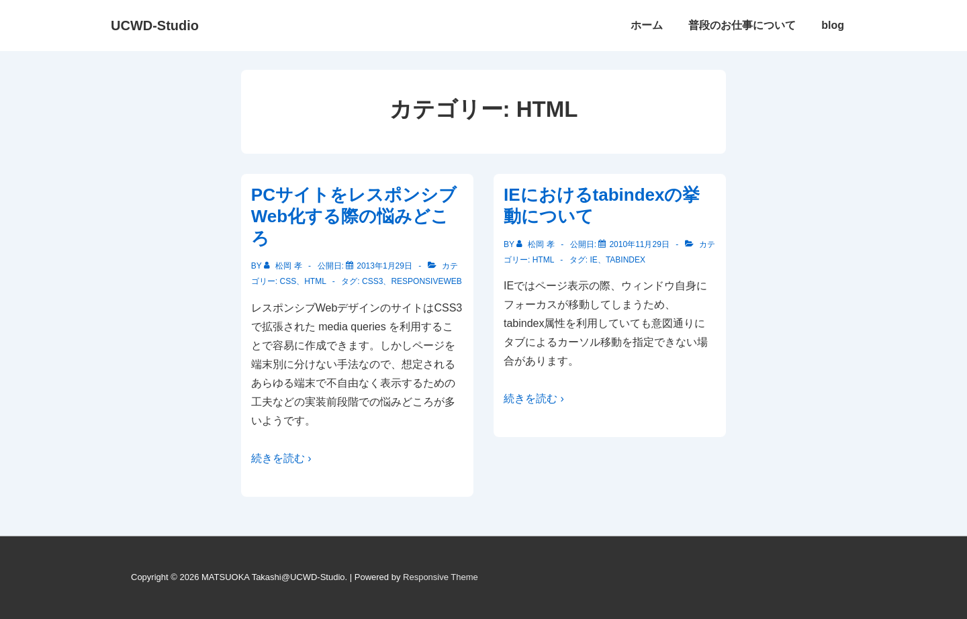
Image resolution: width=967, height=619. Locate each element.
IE (594, 260)
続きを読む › (281, 458)
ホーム (647, 25)
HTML (315, 281)
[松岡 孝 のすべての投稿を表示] (284, 266)
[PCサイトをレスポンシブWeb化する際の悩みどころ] (384, 266)
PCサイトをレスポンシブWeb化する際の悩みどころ (354, 216)
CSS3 (372, 281)
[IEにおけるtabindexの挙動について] (639, 244)
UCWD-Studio (155, 25)
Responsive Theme (440, 577)
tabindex (625, 260)
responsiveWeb (426, 281)
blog (832, 25)
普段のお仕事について (742, 25)
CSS (287, 281)
